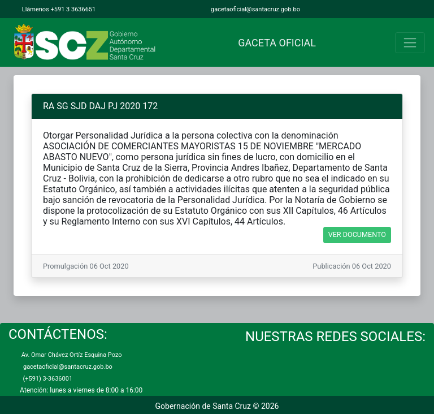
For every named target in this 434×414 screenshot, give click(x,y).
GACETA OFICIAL (274, 43)
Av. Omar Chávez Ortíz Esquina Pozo (71, 355)
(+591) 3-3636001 (46, 378)
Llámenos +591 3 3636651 (58, 9)
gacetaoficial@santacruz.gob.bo (254, 9)
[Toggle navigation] (410, 42)
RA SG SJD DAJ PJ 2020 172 (100, 106)
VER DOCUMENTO (357, 234)
